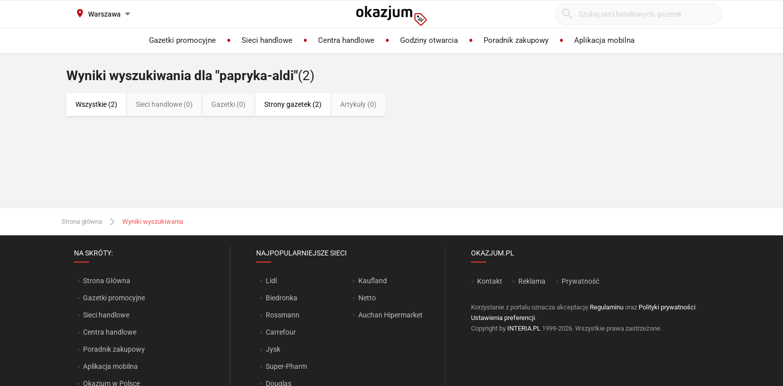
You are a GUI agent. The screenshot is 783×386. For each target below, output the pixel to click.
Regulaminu (606, 307)
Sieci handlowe (106, 315)
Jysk (273, 349)
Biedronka (281, 298)
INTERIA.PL (523, 328)
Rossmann (282, 315)
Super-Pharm (286, 366)
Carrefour (281, 332)
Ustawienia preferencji (503, 317)
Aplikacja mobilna (110, 366)
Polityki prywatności (667, 307)
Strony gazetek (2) (293, 104)
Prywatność (580, 281)
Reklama (531, 281)
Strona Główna (106, 281)
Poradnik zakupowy (114, 349)
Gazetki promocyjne (114, 298)
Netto (367, 298)
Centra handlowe (109, 332)
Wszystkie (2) (96, 104)
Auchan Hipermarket (390, 315)
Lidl (271, 281)
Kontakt (489, 281)
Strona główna (81, 221)
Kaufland (372, 281)
